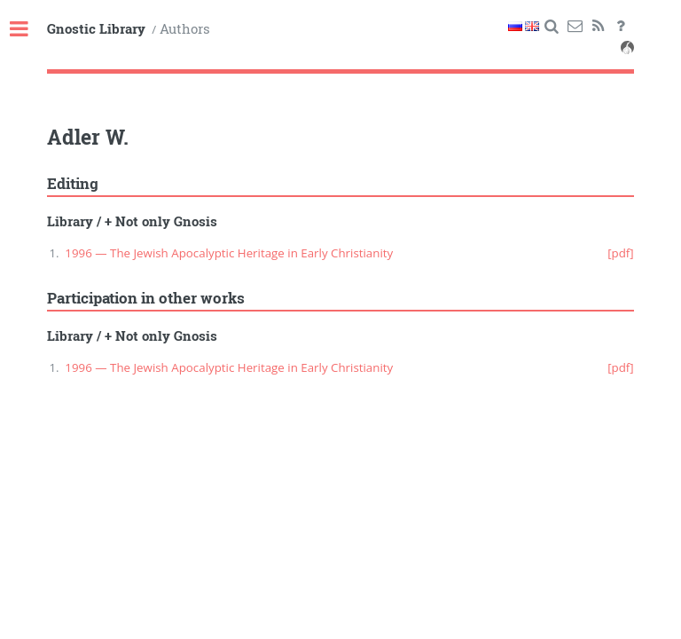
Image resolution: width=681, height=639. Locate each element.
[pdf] (620, 253)
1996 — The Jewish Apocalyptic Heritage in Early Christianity (229, 253)
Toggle (28, 29)
